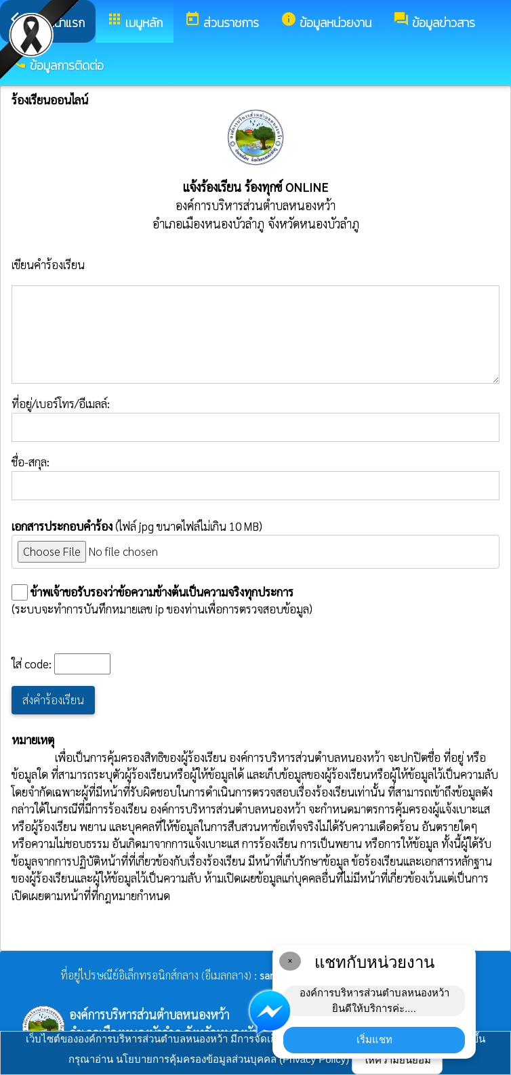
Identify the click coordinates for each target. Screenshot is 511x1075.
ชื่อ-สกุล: (255, 477)
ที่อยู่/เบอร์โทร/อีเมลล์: (255, 419)
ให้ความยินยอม (397, 1060)
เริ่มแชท (374, 1039)
